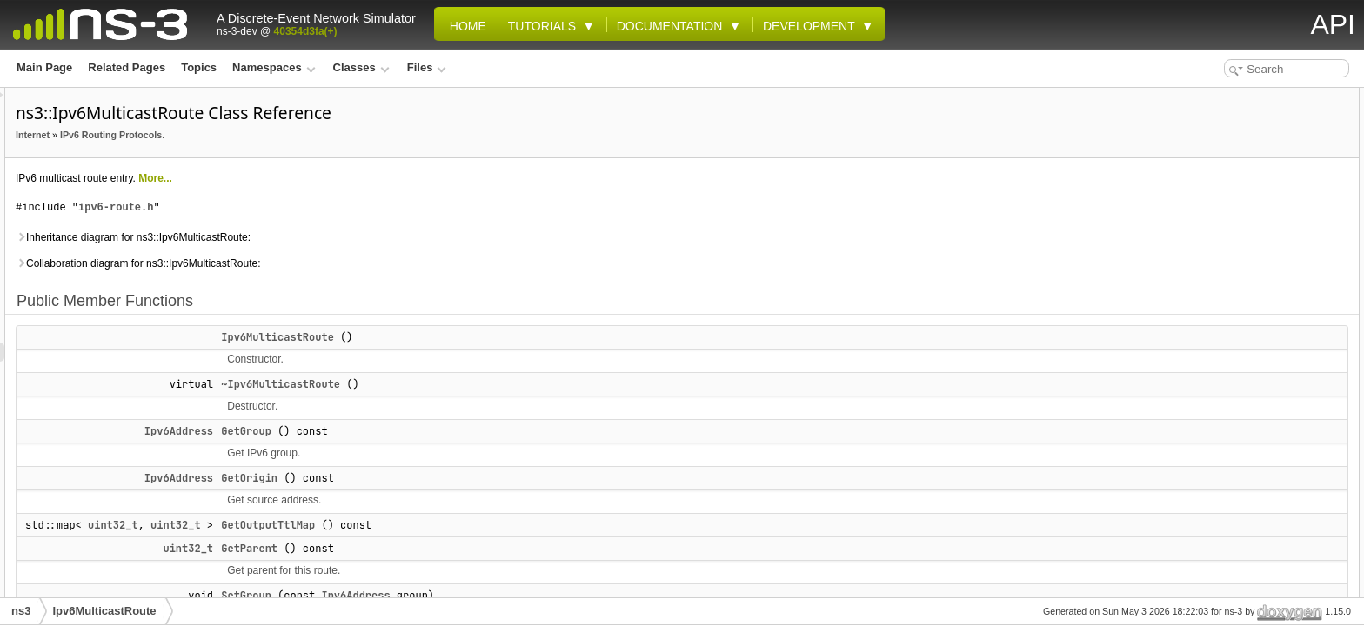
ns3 (20, 610)
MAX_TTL (1208, 346)
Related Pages (126, 67)
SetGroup (463, 596)
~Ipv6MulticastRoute (498, 384)
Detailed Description (1220, 461)
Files (426, 67)
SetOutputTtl (1215, 269)
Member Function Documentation (1253, 537)
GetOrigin (466, 478)
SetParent (1208, 289)
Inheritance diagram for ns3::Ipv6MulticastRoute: (350, 237)
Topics (199, 67)
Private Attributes (1213, 365)
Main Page (44, 67)
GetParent (466, 549)
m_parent (1207, 422)
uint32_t (330, 525)
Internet (250, 135)
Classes (361, 67)
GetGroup (463, 431)
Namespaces (273, 67)
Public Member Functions (1233, 97)
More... (373, 178)
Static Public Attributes (1227, 308)
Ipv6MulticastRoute (495, 337)
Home (464, 26)
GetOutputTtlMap (485, 525)
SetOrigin (1207, 250)
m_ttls (1199, 442)
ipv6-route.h (333, 207)
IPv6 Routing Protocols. (329, 135)
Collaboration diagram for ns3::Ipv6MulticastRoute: (355, 263)
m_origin (1206, 403)
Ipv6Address (396, 431)
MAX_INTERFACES (1231, 327)
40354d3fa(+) (306, 31)
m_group (1206, 384)
